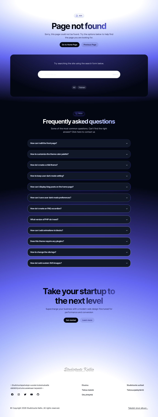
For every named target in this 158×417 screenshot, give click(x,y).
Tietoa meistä (88, 390)
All (74, 87)
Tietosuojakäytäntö (135, 390)
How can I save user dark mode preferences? (50, 198)
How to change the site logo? (43, 252)
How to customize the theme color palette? (49, 154)
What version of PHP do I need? (44, 219)
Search (115, 74)
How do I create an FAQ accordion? (46, 208)
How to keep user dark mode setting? (47, 176)
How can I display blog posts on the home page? (52, 187)
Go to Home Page (69, 44)
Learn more (87, 320)
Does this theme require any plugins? (47, 241)
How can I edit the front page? (43, 143)
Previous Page (90, 44)
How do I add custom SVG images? (46, 263)
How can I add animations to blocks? (46, 230)
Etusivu (85, 385)
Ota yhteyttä (87, 395)
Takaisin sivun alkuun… (138, 408)
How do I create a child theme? (44, 165)
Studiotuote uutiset (135, 385)
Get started (71, 320)
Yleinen (82, 87)
